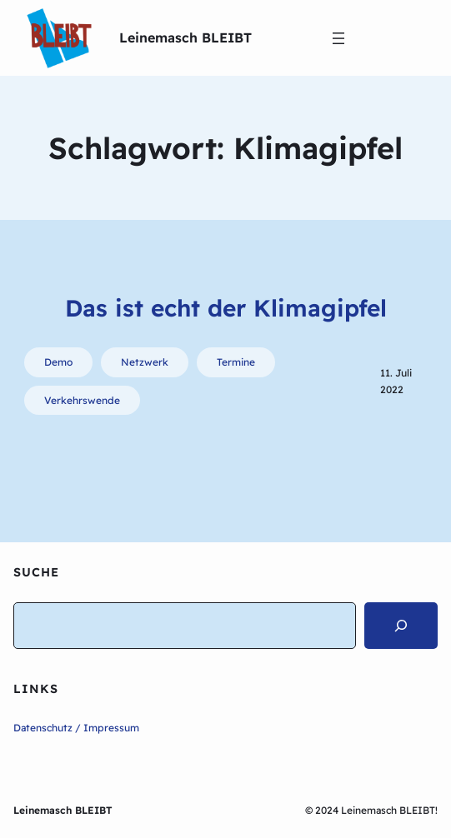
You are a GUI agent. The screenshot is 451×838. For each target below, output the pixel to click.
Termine (236, 362)
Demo (58, 362)
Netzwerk (144, 362)
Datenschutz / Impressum (76, 727)
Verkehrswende (82, 400)
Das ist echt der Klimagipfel (226, 307)
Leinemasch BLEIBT (185, 37)
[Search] (401, 625)
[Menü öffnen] (338, 38)
